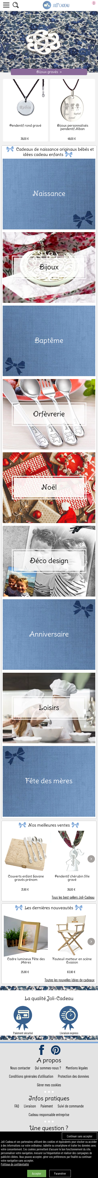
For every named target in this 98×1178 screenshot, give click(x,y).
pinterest (56, 1050)
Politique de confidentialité (15, 1164)
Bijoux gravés (49, 71)
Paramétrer (60, 1173)
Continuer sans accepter (79, 1136)
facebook (42, 1050)
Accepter (36, 1173)
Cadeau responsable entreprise (49, 1114)
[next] (93, 41)
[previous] (5, 41)
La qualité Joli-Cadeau (49, 998)
